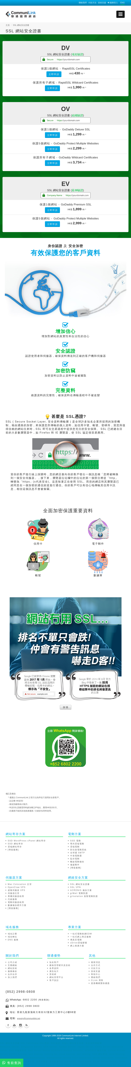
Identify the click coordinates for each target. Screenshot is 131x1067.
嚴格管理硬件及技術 (59, 965)
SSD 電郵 (75, 841)
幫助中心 (95, 974)
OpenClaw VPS (17, 887)
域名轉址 (12, 937)
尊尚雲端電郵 (77, 844)
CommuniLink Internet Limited (75, 1035)
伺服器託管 (13, 893)
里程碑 (52, 974)
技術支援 (102, 3)
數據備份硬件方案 (17, 905)
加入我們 (12, 977)
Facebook (8, 1025)
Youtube (14, 1025)
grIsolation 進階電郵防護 (84, 896)
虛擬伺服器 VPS (16, 890)
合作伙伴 (12, 974)
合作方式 (95, 965)
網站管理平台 (56, 977)
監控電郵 (75, 859)
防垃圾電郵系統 (78, 850)
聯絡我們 (83, 3)
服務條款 (12, 971)
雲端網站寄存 (15, 847)
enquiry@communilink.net (28, 1018)
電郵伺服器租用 (16, 902)
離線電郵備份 (77, 862)
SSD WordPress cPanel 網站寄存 (27, 841)
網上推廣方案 (77, 946)
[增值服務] (13, 850)
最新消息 (95, 962)
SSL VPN (75, 887)
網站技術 (12, 968)
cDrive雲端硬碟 (78, 943)
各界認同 (54, 968)
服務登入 (113, 3)
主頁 (8, 25)
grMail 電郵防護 (79, 893)
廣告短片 (54, 971)
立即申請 (54, 74)
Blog (26, 1025)
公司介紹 (12, 962)
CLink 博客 (97, 980)
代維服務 (12, 899)
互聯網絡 (12, 965)
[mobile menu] (120, 14)
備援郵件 (75, 865)
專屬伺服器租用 (16, 896)
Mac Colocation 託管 (20, 884)
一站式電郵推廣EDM (81, 934)
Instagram (20, 1025)
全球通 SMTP (77, 853)
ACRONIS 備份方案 (81, 890)
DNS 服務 (13, 940)
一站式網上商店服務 (80, 937)
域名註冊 (12, 934)
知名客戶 (54, 962)
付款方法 (92, 3)
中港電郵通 (76, 856)
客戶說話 (54, 980)
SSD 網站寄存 (15, 844)
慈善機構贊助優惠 (100, 983)
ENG (122, 3)
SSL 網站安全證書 (80, 884)
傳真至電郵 (76, 940)
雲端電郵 (75, 847)
